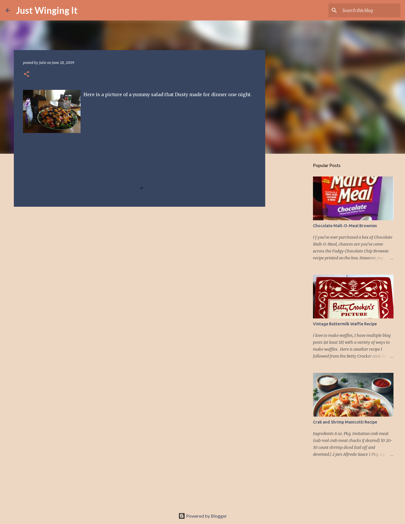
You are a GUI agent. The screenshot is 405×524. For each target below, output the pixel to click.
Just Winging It (47, 10)
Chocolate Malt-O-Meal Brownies (345, 225)
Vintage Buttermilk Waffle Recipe (345, 324)
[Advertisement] (140, 255)
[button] (26, 74)
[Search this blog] (370, 10)
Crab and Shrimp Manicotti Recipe (345, 422)
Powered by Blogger (202, 516)
